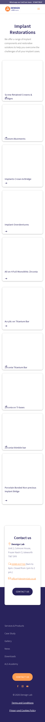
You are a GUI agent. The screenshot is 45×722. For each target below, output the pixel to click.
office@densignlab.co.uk (23, 578)
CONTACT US (22, 591)
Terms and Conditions (22, 702)
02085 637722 (19, 563)
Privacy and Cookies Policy (22, 710)
